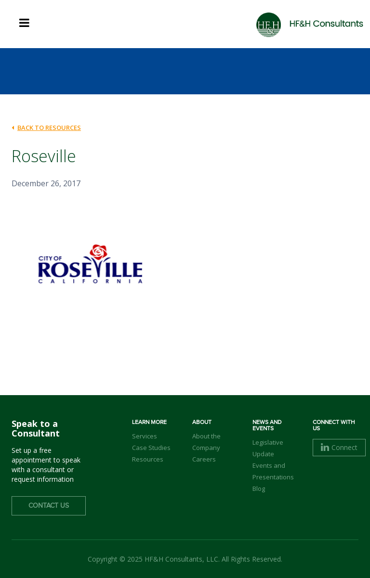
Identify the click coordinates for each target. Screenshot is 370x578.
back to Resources (46, 127)
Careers (204, 459)
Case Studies (151, 447)
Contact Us (48, 506)
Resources (147, 459)
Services (144, 436)
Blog (258, 488)
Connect (339, 447)
